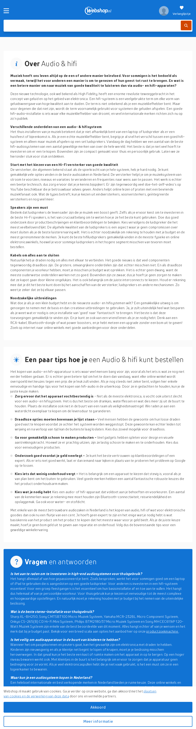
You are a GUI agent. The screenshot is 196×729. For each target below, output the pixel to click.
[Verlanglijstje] (181, 10)
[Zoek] (186, 25)
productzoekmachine (162, 631)
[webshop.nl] (98, 11)
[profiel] (164, 10)
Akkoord (98, 707)
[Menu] (6, 10)
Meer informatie (98, 721)
